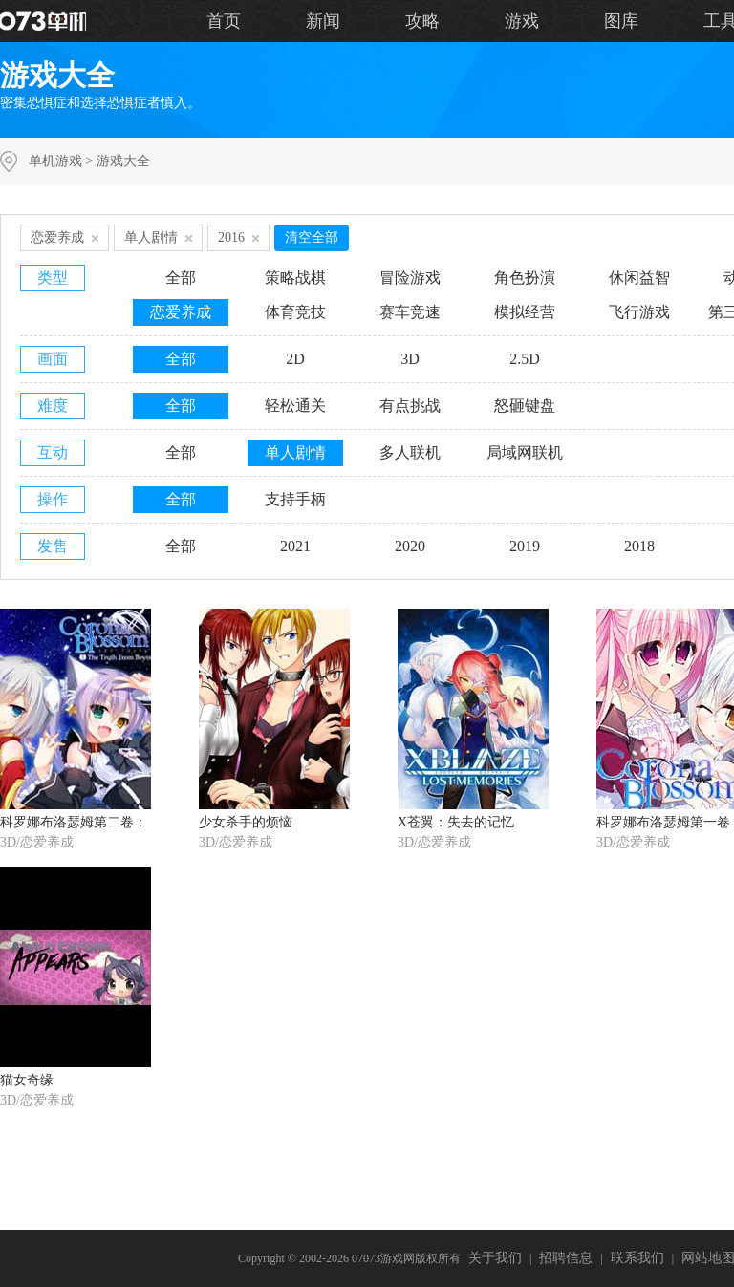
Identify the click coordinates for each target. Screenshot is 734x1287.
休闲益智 (639, 277)
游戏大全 (123, 161)
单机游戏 (55, 161)
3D (410, 359)
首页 (223, 21)
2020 (410, 546)
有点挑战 (410, 405)
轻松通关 (295, 405)
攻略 (422, 21)
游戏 (522, 21)
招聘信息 (566, 1258)
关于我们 (495, 1258)
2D (295, 359)
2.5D (524, 359)
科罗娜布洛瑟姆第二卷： (73, 822)
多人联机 (410, 452)
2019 (524, 546)
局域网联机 (524, 452)
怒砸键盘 (524, 405)
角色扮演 (524, 277)
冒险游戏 (410, 277)
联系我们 (637, 1258)
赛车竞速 (410, 312)
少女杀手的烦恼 (245, 822)
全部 (180, 277)
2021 (295, 546)
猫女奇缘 (27, 1080)
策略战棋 (295, 277)
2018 (639, 546)
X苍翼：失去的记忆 (456, 822)
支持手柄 (295, 499)
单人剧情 (295, 452)
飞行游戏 (639, 312)
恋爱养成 (180, 312)
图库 (621, 21)
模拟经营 (524, 312)
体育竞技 (295, 312)
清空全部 (311, 237)
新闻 (323, 21)
